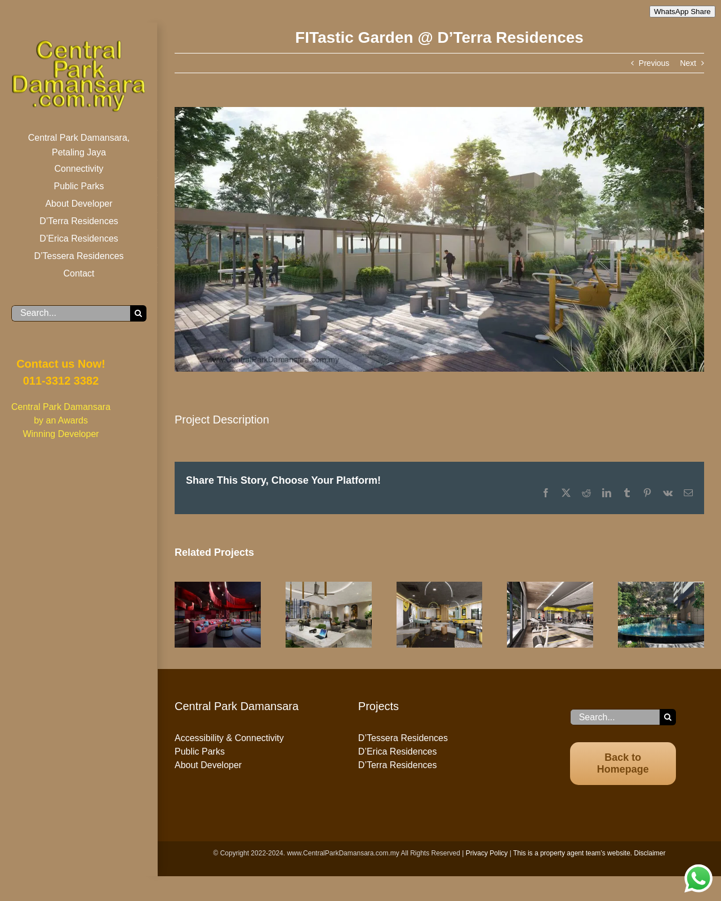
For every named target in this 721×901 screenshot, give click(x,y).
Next (688, 63)
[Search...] (70, 313)
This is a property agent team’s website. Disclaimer (589, 853)
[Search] (138, 313)
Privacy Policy (487, 853)
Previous (654, 63)
